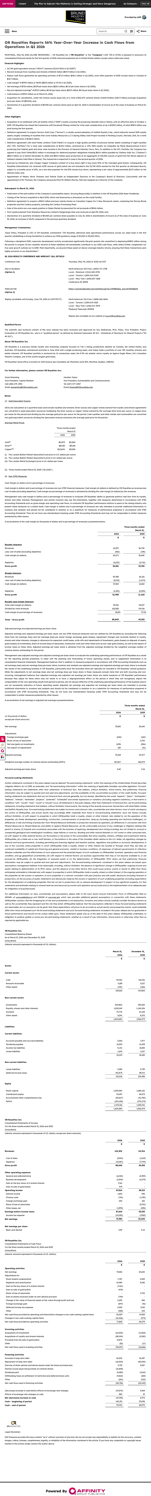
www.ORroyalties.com (115, 316)
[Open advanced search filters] (131, 31)
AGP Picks (7, 4)
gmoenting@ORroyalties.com (24, 387)
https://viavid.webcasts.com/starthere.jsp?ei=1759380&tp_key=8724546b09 (103, 289)
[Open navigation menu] (11, 31)
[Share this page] (141, 31)
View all (145, 3)
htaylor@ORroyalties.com (81, 387)
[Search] (110, 31)
